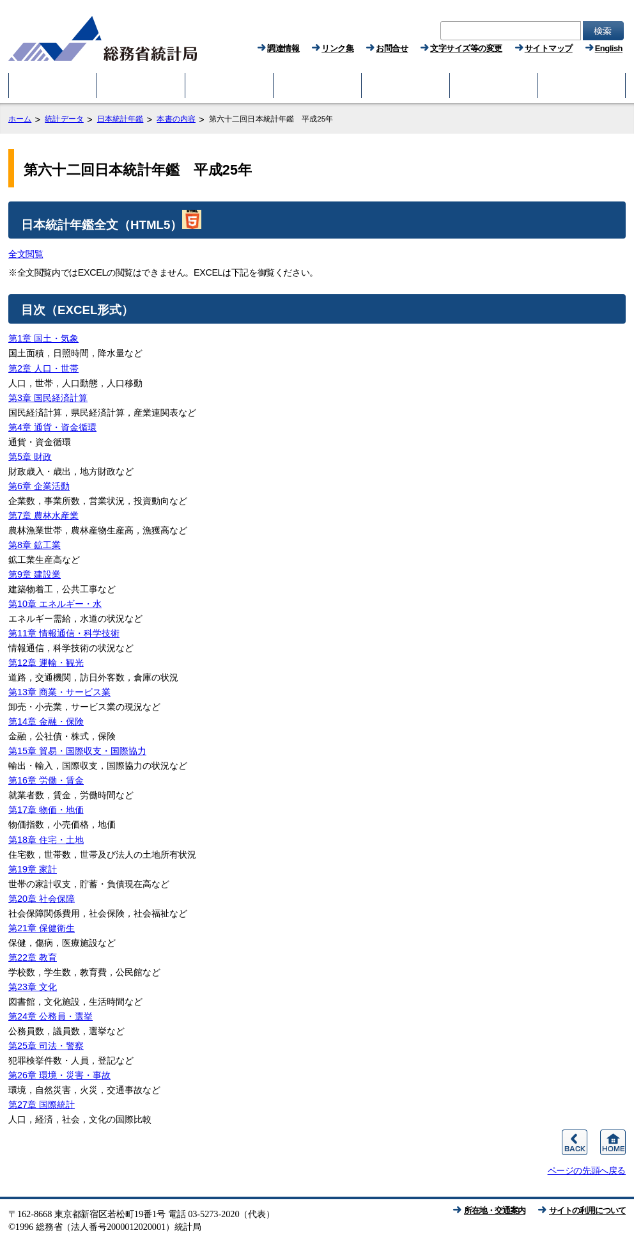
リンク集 (337, 48)
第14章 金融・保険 (46, 721)
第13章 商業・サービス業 (59, 692)
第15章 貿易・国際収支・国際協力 (77, 751)
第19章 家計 (32, 869)
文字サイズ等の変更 (466, 48)
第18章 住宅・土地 (46, 840)
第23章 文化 (32, 987)
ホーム (19, 119)
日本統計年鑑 (120, 119)
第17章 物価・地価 (46, 810)
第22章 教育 (32, 957)
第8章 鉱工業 (34, 545)
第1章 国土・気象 (43, 338)
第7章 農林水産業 (43, 515)
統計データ (64, 119)
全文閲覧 (25, 254)
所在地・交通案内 (494, 1210)
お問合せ (392, 48)
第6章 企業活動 (39, 486)
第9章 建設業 (34, 574)
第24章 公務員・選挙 (50, 1016)
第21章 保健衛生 (41, 928)
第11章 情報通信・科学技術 (64, 633)
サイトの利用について (587, 1210)
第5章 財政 (30, 457)
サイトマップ (549, 48)
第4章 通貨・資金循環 (52, 427)
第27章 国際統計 (41, 1104)
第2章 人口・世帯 (43, 368)
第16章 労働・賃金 (46, 780)
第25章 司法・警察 (46, 1046)
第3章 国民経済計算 (48, 398)
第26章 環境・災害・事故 (59, 1075)
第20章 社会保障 (41, 899)
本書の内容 (176, 119)
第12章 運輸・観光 (46, 662)
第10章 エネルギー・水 (55, 604)
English (608, 48)
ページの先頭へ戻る (587, 1170)
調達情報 (283, 48)
